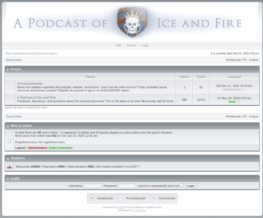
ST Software (138, 210)
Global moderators (61, 147)
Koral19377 (132, 166)
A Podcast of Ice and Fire (36, 97)
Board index (14, 59)
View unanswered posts (19, 53)
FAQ (118, 45)
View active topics (46, 53)
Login (145, 45)
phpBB (120, 207)
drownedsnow (232, 89)
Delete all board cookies (19, 107)
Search (131, 45)
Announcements (29, 84)
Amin (232, 101)
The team (41, 107)
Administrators (37, 147)
